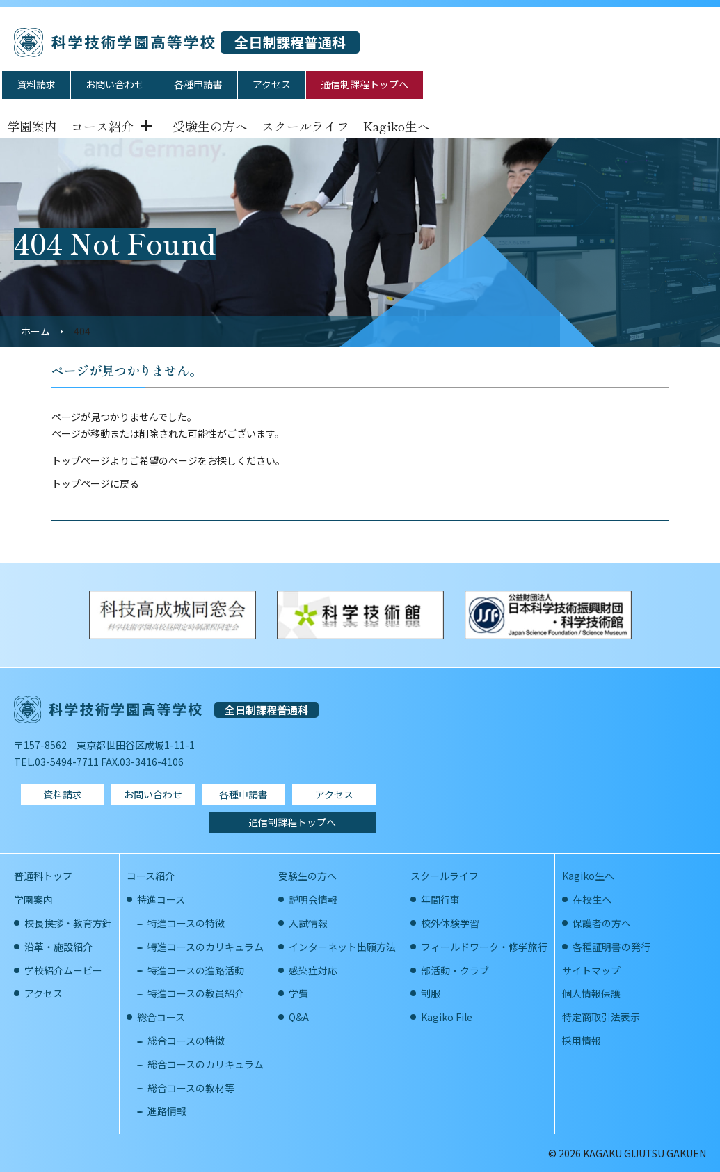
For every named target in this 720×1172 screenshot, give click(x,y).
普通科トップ (43, 876)
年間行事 (440, 899)
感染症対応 (313, 970)
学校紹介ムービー (63, 970)
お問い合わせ (115, 84)
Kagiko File (446, 1017)
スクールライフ (305, 126)
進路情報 (166, 1111)
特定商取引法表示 (601, 1017)
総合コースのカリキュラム (205, 1064)
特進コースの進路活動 (195, 970)
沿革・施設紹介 (58, 947)
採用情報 (581, 1040)
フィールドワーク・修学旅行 (484, 947)
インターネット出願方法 (342, 947)
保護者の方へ (602, 923)
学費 (298, 993)
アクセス (272, 84)
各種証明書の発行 (611, 947)
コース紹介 (102, 126)
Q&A (299, 1017)
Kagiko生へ (396, 126)
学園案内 (32, 126)
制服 (430, 993)
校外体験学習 (450, 923)
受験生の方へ (210, 126)
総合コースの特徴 (186, 1040)
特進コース (161, 899)
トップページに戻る (95, 483)
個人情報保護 (591, 993)
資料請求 (36, 84)
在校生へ (592, 899)
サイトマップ (591, 970)
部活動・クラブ (455, 970)
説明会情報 (313, 899)
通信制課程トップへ (364, 84)
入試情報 (308, 923)
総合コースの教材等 (190, 1088)
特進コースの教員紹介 (195, 993)
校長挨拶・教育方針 (68, 923)
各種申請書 (198, 84)
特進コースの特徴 (186, 923)
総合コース (161, 1017)
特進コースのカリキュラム (205, 947)
